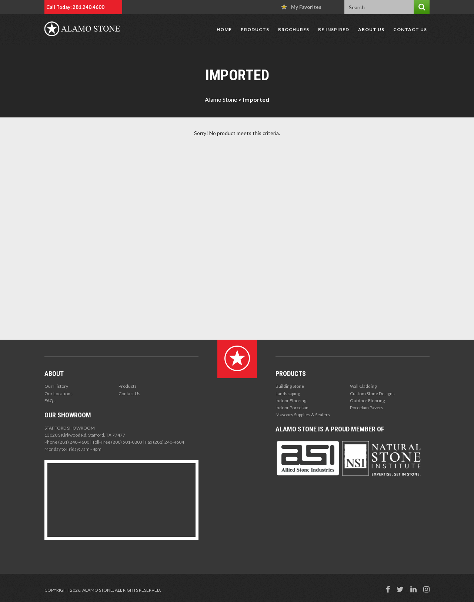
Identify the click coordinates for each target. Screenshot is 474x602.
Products (255, 29)
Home (224, 29)
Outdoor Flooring (367, 400)
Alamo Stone (221, 99)
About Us (371, 29)
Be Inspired (333, 29)
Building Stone (290, 386)
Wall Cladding (363, 386)
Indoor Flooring (291, 400)
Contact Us (410, 29)
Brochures (293, 29)
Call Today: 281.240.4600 (75, 7)
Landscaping (288, 393)
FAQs (50, 400)
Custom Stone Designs (372, 393)
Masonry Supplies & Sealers (303, 414)
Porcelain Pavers (366, 407)
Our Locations (58, 393)
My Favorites (301, 7)
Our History (56, 386)
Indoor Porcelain (292, 407)
